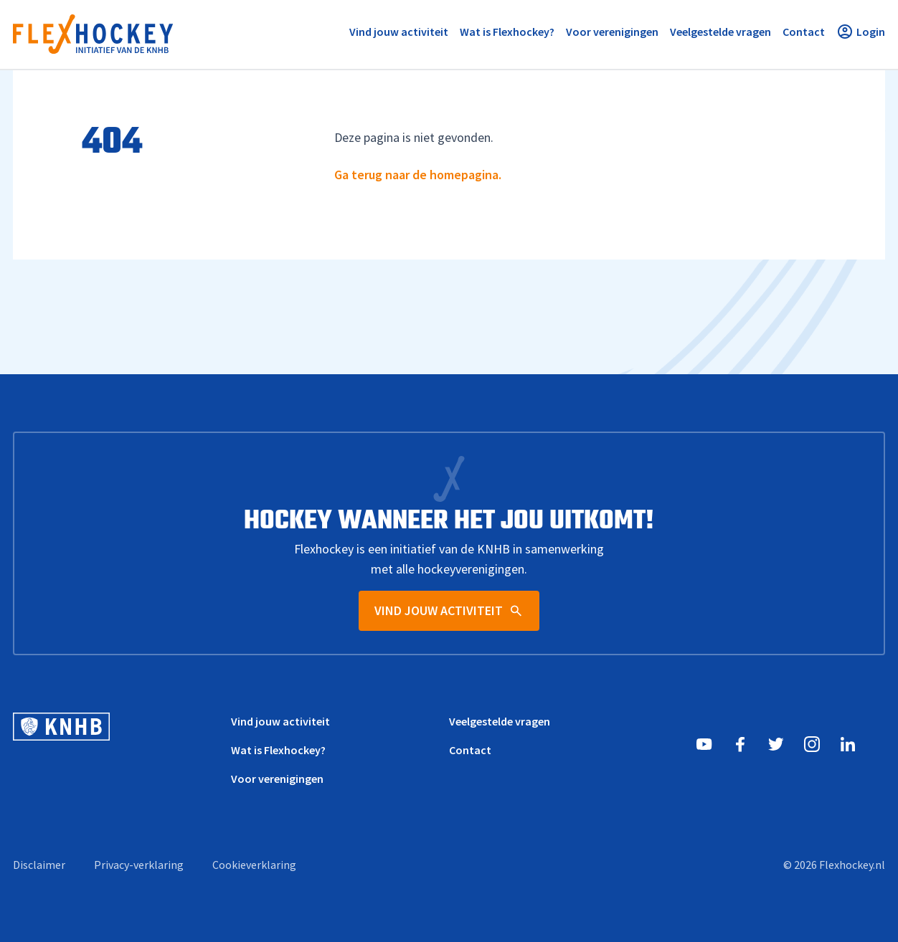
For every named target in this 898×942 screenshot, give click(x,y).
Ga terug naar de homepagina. (417, 174)
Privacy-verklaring (139, 864)
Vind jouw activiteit (280, 721)
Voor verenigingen (277, 778)
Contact (470, 750)
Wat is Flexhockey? (278, 750)
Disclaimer (39, 864)
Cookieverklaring (254, 864)
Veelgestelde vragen (499, 721)
